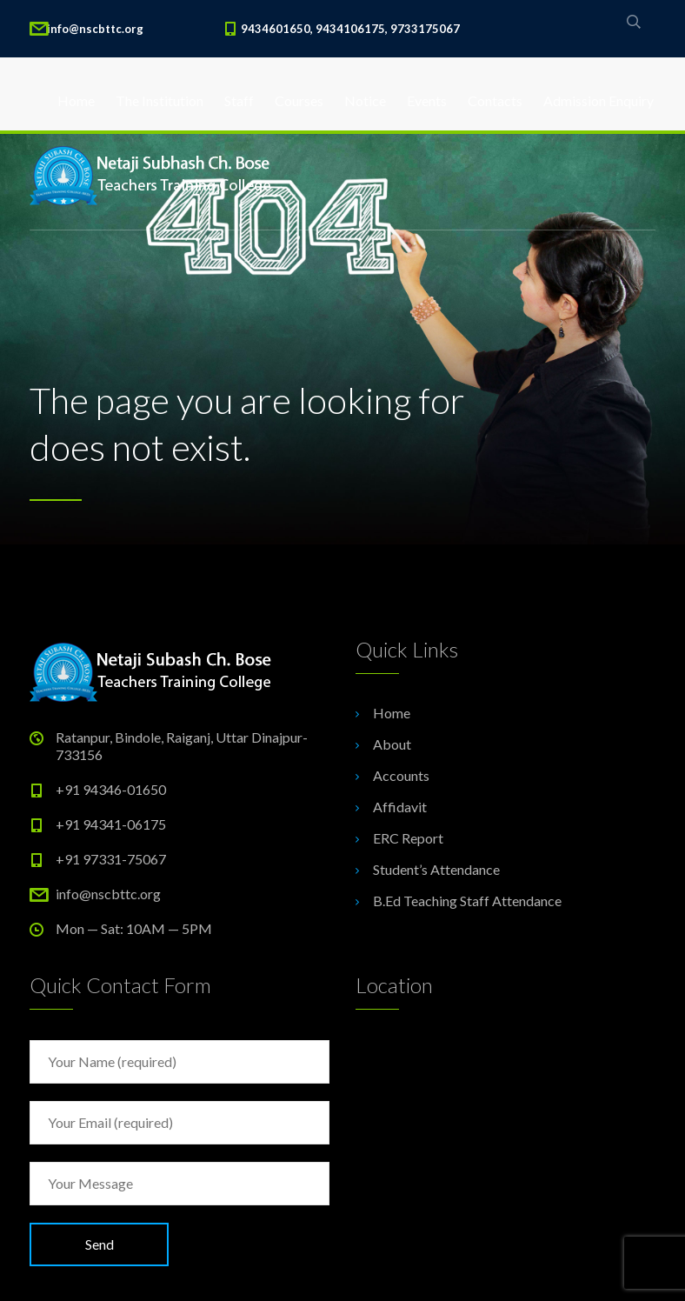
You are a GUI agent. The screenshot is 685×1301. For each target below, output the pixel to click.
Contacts (495, 100)
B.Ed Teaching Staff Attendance (467, 900)
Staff (239, 100)
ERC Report (408, 838)
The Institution (159, 100)
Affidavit (400, 806)
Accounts (401, 775)
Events (427, 100)
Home (76, 100)
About (392, 744)
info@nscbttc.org (108, 893)
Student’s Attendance (436, 869)
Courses (299, 100)
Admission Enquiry (598, 100)
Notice (365, 100)
